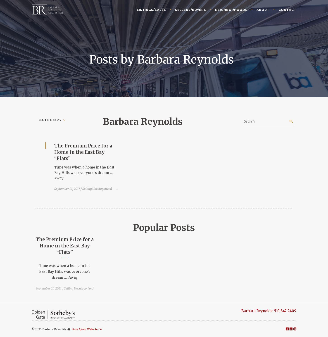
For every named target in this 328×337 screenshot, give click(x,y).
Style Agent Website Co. (87, 329)
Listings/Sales (151, 10)
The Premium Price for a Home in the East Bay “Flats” (83, 152)
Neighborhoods (231, 10)
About (263, 10)
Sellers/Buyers (190, 10)
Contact (287, 10)
